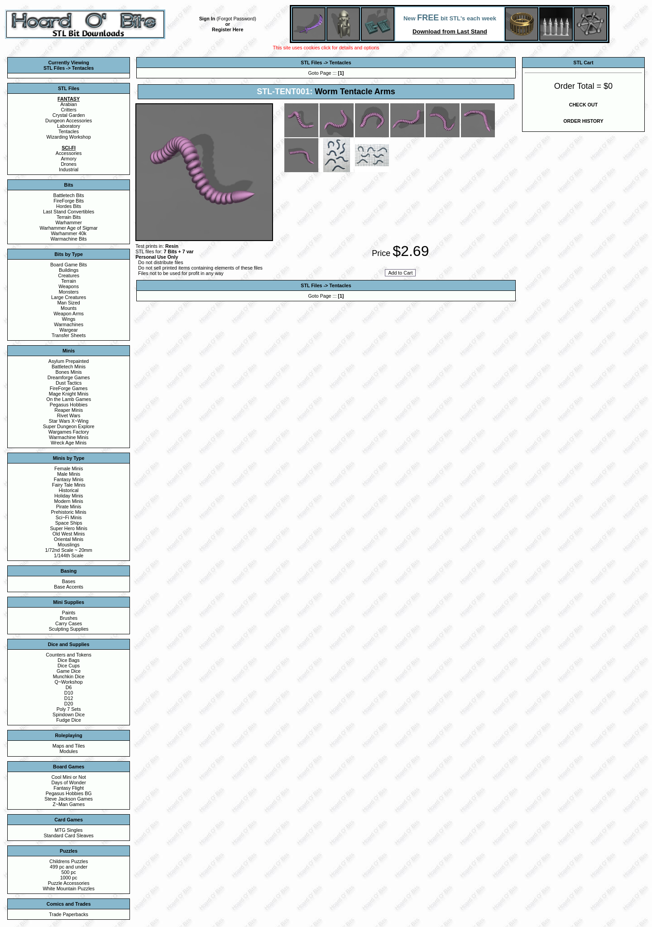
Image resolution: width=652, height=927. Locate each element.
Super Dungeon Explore (69, 426)
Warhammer (68, 222)
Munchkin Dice (69, 676)
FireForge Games (69, 388)
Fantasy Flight (68, 788)
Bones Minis (69, 372)
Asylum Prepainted (68, 361)
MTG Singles (69, 830)
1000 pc (68, 877)
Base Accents (68, 586)
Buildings (68, 270)
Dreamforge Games (69, 377)
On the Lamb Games (68, 399)
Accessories (69, 153)
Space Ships (68, 523)
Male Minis (68, 474)
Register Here (227, 29)
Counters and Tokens (68, 654)
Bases (69, 581)
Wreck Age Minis (68, 442)
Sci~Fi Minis (69, 517)
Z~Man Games (69, 804)
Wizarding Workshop (69, 137)
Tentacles (68, 131)
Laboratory (68, 126)
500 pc (69, 872)
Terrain (68, 281)
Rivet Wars (69, 415)
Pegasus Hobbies (69, 404)
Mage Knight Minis (69, 393)
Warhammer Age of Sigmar (69, 228)
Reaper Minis (68, 410)
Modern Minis (68, 501)
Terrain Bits (69, 217)
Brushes (68, 618)
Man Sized (68, 302)
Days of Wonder (68, 782)
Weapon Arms (68, 313)
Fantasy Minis (69, 479)
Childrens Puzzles (68, 861)
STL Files (311, 62)
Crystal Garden (69, 115)
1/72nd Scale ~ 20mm (68, 550)
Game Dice (69, 671)
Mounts (69, 308)
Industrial (68, 169)
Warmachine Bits (69, 238)
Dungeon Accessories (68, 120)
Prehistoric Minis (68, 512)
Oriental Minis (68, 539)
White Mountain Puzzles (68, 888)
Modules (68, 751)
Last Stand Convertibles (68, 211)
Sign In (207, 18)
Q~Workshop (68, 682)
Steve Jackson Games (68, 798)
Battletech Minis (69, 366)
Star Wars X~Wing (69, 421)
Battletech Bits (68, 195)
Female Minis (68, 468)
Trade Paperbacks (68, 914)
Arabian (68, 104)
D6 (69, 687)
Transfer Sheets (69, 335)
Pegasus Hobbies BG (69, 793)
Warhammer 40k (68, 233)
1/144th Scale (68, 555)
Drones (68, 164)
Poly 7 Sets (69, 709)
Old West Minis (69, 533)
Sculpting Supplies (69, 629)
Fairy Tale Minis (69, 485)
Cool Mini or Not (68, 777)
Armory (68, 158)
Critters (68, 109)
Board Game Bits (68, 264)
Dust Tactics (69, 383)
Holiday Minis (68, 495)
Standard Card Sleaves (69, 835)
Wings (69, 319)
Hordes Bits (68, 206)
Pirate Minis (69, 506)
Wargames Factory (68, 432)
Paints (69, 612)
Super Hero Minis (68, 528)
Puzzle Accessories (69, 883)
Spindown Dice (69, 714)
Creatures (68, 275)
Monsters (69, 292)
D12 (68, 698)
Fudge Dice (68, 720)
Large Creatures (68, 297)
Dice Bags (69, 660)
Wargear (68, 330)
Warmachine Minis (68, 437)
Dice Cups (69, 665)
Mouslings (69, 544)
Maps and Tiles (69, 745)
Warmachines (68, 324)
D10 (68, 692)
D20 (68, 703)
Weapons (68, 286)
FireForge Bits (68, 200)
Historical (69, 490)
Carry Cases (68, 623)
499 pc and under (68, 866)
